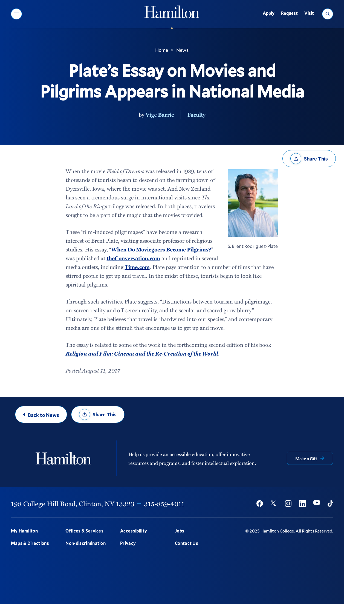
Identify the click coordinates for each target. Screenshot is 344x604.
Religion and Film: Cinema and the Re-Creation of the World (142, 353)
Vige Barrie (160, 114)
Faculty (196, 114)
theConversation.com (133, 258)
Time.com (137, 267)
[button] (16, 14)
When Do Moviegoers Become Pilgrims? (161, 249)
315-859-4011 (164, 503)
